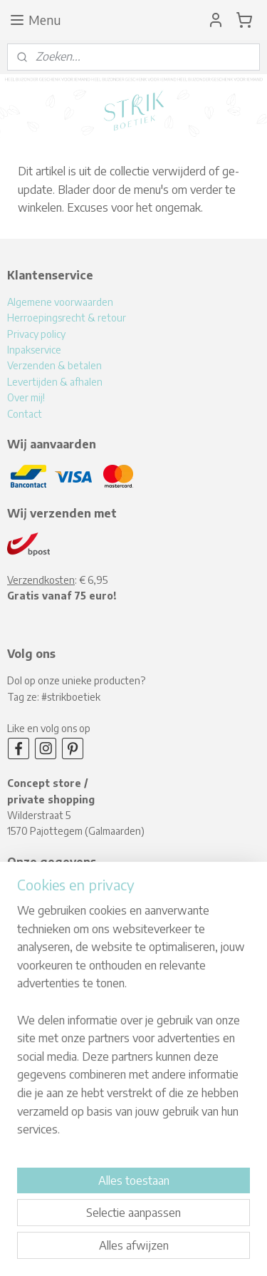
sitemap (134, 1226)
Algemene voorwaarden (60, 302)
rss (158, 1226)
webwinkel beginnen (205, 1226)
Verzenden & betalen (54, 365)
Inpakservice (34, 350)
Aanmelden (46, 1158)
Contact (24, 414)
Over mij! (26, 397)
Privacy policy (36, 334)
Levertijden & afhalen (55, 382)
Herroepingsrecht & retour (66, 318)
